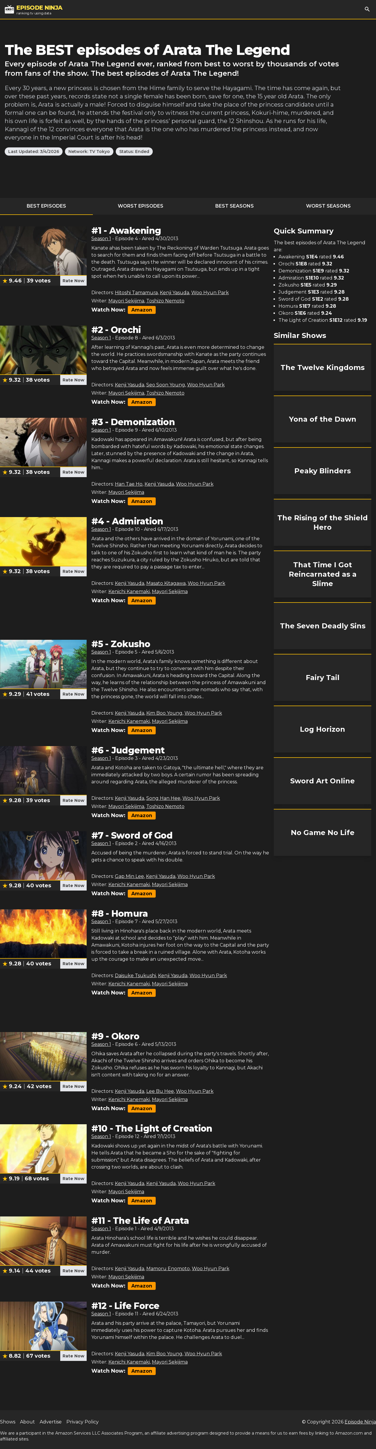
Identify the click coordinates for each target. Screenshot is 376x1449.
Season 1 (101, 238)
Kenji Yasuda (174, 292)
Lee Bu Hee (160, 1091)
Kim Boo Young (164, 713)
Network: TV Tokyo (89, 151)
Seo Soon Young (165, 385)
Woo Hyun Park (210, 292)
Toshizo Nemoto (165, 301)
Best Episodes (46, 206)
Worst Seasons (328, 206)
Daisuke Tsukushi (135, 975)
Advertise (51, 1422)
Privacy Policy (82, 1422)
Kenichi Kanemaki (129, 591)
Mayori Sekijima (126, 301)
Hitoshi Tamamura (136, 292)
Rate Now (73, 280)
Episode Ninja (360, 1422)
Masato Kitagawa (166, 583)
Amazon (141, 310)
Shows (7, 1422)
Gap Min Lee (129, 876)
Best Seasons (234, 206)
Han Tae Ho (128, 484)
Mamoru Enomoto (168, 1268)
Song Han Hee (163, 798)
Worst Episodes (140, 206)
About (27, 1422)
